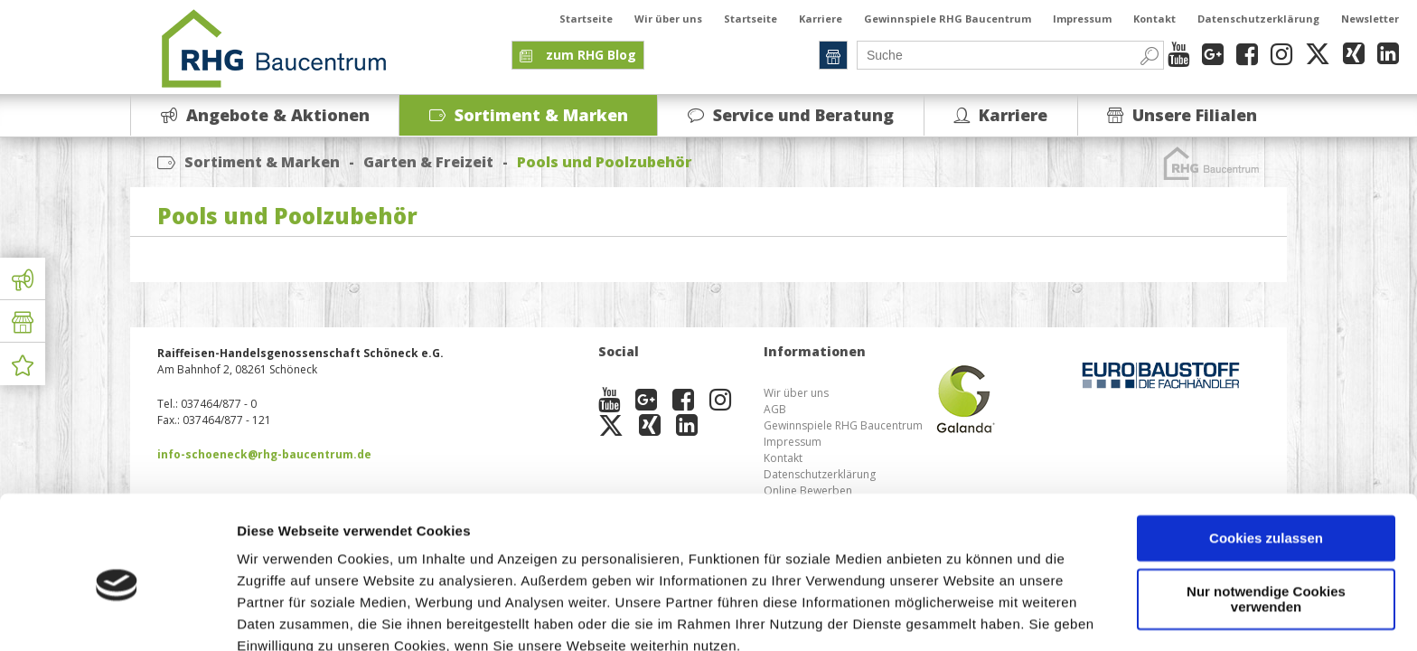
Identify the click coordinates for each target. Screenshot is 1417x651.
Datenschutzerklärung (1258, 18)
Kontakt (1154, 18)
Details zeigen (282, 615)
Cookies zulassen (1266, 458)
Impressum (1082, 18)
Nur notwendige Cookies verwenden (1266, 518)
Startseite (586, 18)
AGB (775, 409)
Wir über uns (668, 18)
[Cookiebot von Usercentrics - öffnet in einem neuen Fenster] (117, 615)
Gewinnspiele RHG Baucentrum (947, 18)
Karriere (820, 18)
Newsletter (1370, 18)
